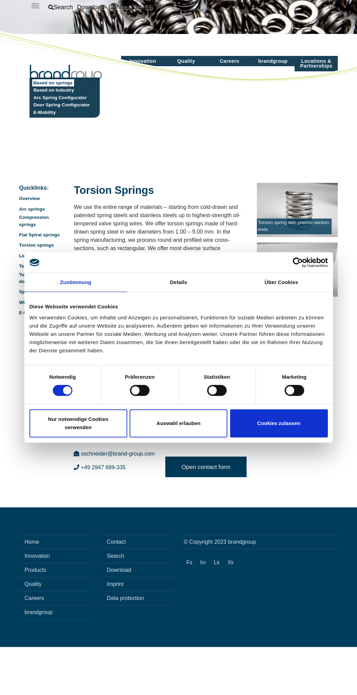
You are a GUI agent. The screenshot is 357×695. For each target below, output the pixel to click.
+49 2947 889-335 (100, 515)
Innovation (37, 604)
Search (115, 604)
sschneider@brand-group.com (114, 502)
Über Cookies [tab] (281, 282)
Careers (34, 646)
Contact (116, 590)
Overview (29, 246)
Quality (33, 632)
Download (119, 618)
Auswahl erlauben (178, 423)
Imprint (115, 632)
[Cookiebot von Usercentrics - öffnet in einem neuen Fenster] (298, 262)
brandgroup (39, 660)
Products (35, 618)
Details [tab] (178, 282)
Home (32, 590)
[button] (60, 7)
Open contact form (205, 514)
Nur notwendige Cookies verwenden (78, 423)
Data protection (125, 646)
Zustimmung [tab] (75, 282)
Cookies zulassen (278, 423)
